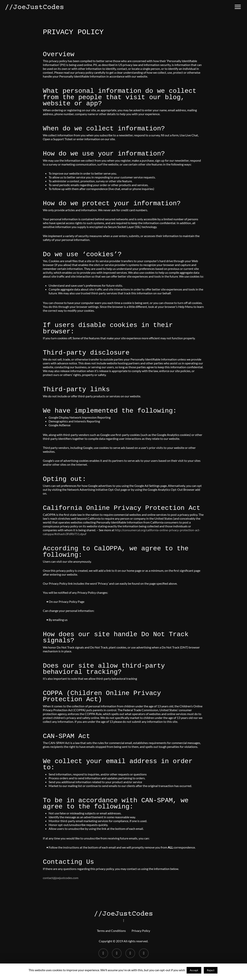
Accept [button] (194, 970)
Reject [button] (210, 970)
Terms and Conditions (111, 930)
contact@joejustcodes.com (60, 878)
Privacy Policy (141, 930)
